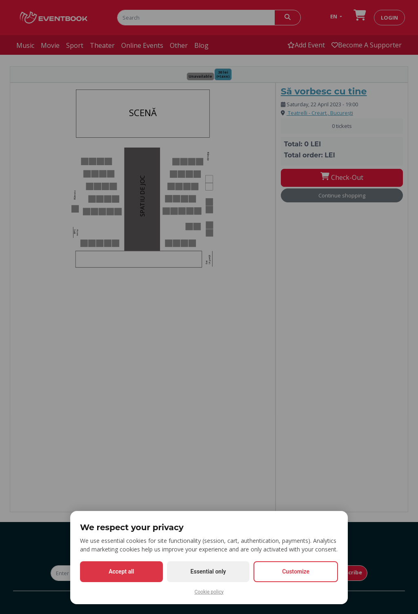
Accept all (121, 571)
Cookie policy (208, 592)
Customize (295, 571)
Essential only (208, 571)
